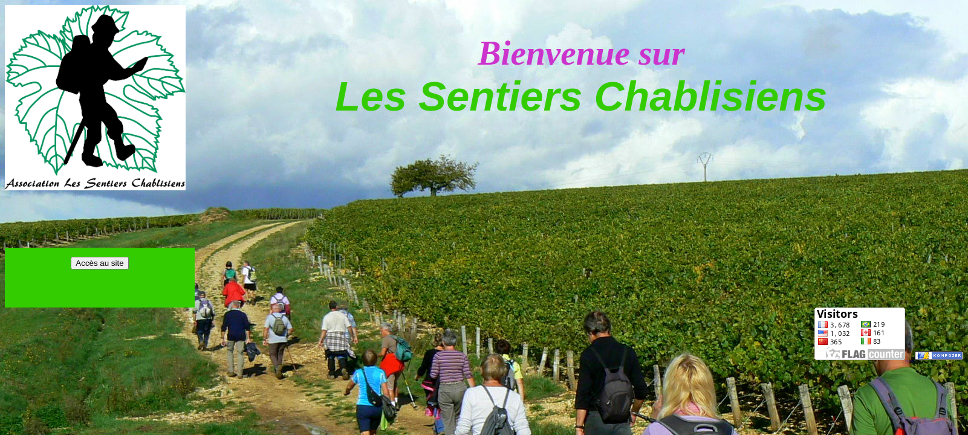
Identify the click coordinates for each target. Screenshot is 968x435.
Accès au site (99, 263)
